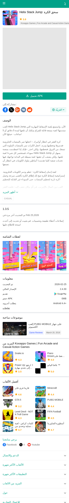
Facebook (12, 444)
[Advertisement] (31, 58)
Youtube (35, 444)
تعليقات (6, 308)
